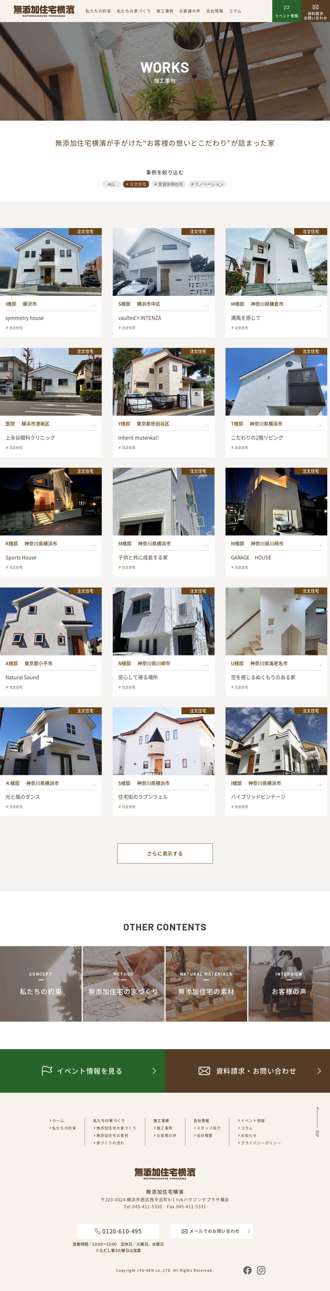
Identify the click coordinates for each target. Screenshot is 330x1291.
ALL (111, 184)
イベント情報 (253, 1120)
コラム (235, 10)
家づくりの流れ (111, 1142)
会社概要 (205, 1135)
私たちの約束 (98, 10)
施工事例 (165, 10)
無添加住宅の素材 (113, 1135)
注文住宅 (138, 184)
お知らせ (249, 1135)
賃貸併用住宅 (170, 184)
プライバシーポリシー (261, 1142)
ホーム (58, 1120)
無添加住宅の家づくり (117, 1127)
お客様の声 (190, 10)
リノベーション (209, 184)
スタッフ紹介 (209, 1127)
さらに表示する (165, 853)
